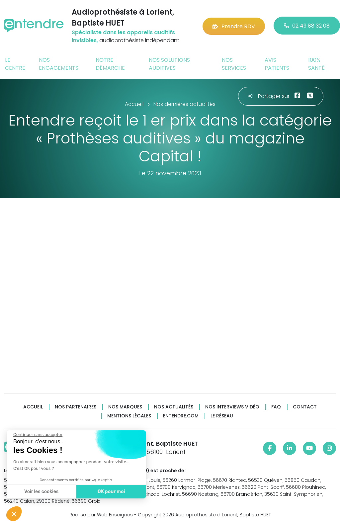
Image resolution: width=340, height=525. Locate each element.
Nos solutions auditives (169, 64)
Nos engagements (58, 64)
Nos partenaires (75, 407)
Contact (305, 407)
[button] (14, 514)
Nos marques (125, 407)
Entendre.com (181, 416)
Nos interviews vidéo (232, 407)
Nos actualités (173, 407)
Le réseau (222, 416)
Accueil (33, 407)
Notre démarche (110, 64)
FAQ (276, 407)
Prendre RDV (233, 26)
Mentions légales (129, 416)
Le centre (15, 64)
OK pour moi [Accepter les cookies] (111, 491)
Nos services (234, 64)
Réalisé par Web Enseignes (101, 514)
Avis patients (277, 64)
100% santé (316, 64)
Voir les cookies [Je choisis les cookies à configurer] (41, 491)
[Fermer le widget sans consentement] (38, 434)
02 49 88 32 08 (307, 26)
